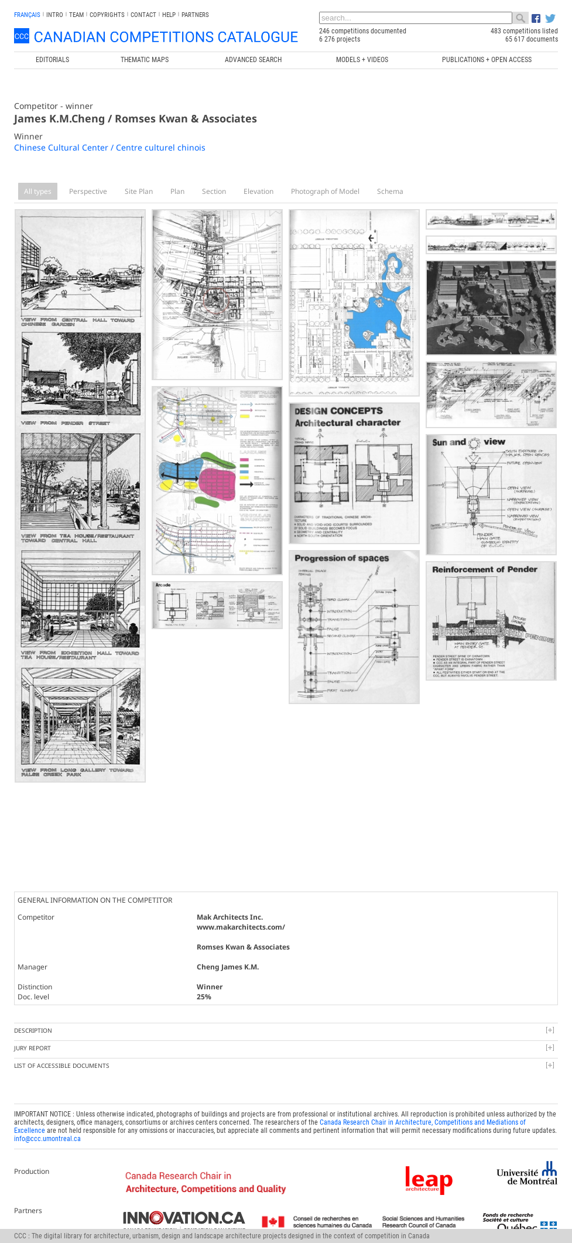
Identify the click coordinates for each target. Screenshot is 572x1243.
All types (38, 191)
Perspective (88, 191)
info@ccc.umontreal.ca (47, 1139)
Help (169, 15)
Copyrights (107, 15)
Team (76, 15)
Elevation (258, 191)
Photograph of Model (325, 191)
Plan (177, 191)
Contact (143, 15)
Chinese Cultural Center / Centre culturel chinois (109, 147)
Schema (390, 191)
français (27, 15)
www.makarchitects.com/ (241, 927)
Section (214, 191)
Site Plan (139, 191)
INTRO (54, 15)
